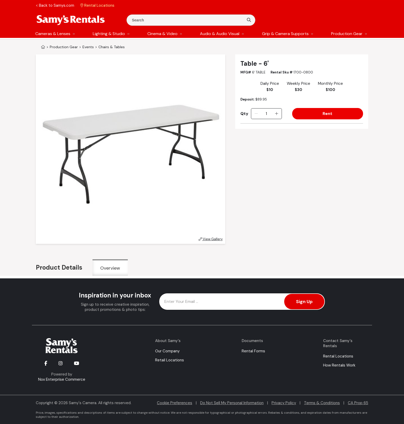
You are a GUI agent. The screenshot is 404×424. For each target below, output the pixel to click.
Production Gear (347, 33)
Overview (110, 268)
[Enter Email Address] (242, 301)
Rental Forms (253, 351)
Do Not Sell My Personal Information (232, 402)
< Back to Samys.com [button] (55, 5)
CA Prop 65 (358, 402)
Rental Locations (338, 356)
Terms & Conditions (322, 402)
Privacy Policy (284, 402)
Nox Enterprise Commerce (61, 379)
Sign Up (304, 301)
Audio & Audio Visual (219, 33)
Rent (327, 113)
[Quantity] (266, 114)
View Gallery (211, 239)
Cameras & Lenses (52, 33)
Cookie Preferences (174, 402)
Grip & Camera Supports (285, 33)
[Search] (248, 20)
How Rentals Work (339, 365)
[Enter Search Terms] (187, 20)
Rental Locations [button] (97, 5)
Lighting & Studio (109, 33)
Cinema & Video (162, 33)
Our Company (167, 351)
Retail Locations (169, 360)
